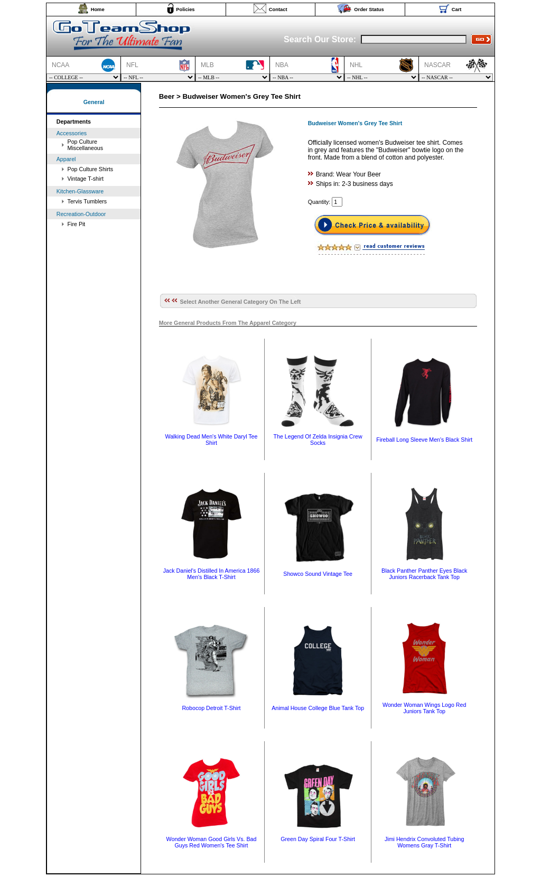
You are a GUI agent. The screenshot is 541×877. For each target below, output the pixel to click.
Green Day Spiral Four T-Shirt (318, 839)
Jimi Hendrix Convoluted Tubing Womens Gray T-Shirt (424, 842)
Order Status (369, 9)
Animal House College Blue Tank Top (318, 708)
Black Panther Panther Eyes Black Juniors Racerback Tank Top (424, 573)
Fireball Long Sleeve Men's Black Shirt (424, 439)
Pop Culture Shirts (90, 169)
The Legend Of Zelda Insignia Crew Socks (317, 439)
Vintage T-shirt (86, 178)
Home (98, 9)
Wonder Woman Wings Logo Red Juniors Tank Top (424, 708)
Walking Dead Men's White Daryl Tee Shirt (211, 439)
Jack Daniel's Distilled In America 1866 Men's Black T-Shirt (211, 573)
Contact (278, 9)
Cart (457, 9)
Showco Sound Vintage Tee (317, 574)
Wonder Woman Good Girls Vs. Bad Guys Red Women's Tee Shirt (211, 842)
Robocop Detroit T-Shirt (211, 708)
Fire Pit (77, 224)
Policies (185, 9)
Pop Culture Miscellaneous (86, 144)
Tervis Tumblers (87, 201)
